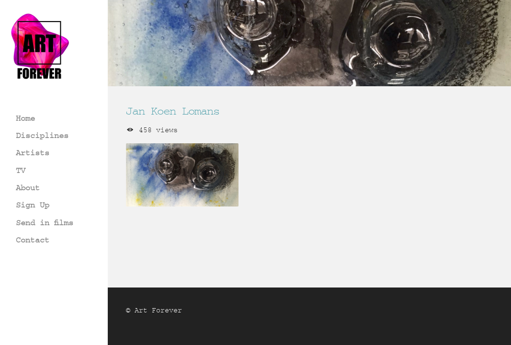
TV (20, 170)
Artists (32, 153)
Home (25, 118)
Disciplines (42, 135)
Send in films (44, 222)
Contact (32, 240)
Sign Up (32, 205)
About (28, 188)
